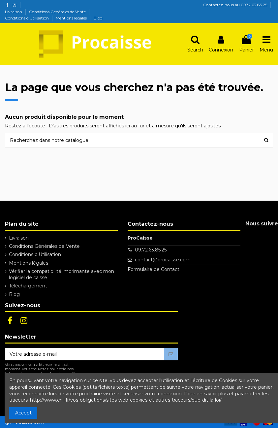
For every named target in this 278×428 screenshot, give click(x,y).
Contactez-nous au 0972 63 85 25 (235, 4)
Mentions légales (72, 18)
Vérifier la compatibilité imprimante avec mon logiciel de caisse (61, 274)
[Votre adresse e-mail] (84, 354)
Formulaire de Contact (153, 269)
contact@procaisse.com (163, 260)
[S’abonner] (171, 354)
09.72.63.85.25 (151, 250)
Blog (98, 18)
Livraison (14, 11)
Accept (23, 413)
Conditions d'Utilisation (27, 18)
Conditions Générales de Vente (58, 11)
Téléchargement (28, 286)
